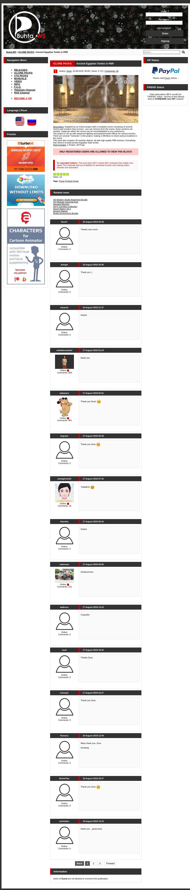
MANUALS (20, 78)
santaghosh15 (64, 479)
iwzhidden (64, 821)
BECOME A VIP (23, 98)
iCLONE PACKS (23, 72)
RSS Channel (22, 92)
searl (64, 650)
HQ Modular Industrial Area (65, 202)
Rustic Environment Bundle (65, 213)
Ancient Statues (60, 211)
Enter (165, 33)
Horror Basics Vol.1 (62, 209)
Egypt (75, 181)
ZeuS (69, 71)
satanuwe (64, 564)
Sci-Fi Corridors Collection (65, 206)
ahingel (64, 265)
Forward (110, 863)
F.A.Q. (17, 87)
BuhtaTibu (64, 778)
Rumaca (64, 735)
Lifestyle (64, 693)
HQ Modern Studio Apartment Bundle (70, 200)
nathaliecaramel (64, 350)
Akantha (64, 521)
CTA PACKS (21, 75)
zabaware (64, 393)
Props (62, 181)
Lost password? (164, 28)
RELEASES (20, 70)
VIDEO (18, 81)
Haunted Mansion (61, 204)
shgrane (64, 436)
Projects (69, 181)
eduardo (64, 307)
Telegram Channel (24, 89)
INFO (17, 84)
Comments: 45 (112, 71)
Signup (165, 41)
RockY (64, 222)
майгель (64, 607)
